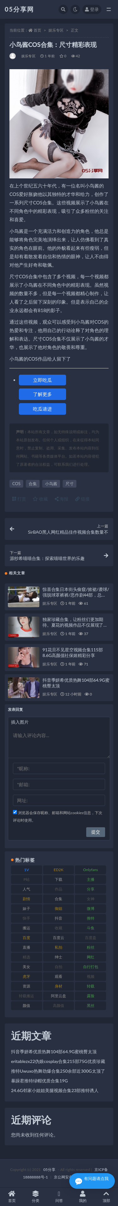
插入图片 (20, 722)
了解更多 (42, 394)
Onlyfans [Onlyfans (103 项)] (90, 869)
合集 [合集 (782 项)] (58, 898)
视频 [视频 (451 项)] (90, 976)
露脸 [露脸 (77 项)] (90, 995)
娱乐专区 (56, 30)
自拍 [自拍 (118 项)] (58, 966)
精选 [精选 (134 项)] (26, 957)
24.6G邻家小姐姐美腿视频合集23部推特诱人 (54, 1090)
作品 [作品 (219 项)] (58, 889)
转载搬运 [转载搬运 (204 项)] (26, 995)
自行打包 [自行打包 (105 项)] (90, 966)
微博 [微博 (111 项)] (90, 908)
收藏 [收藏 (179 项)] (58, 928)
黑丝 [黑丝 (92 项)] (90, 1005)
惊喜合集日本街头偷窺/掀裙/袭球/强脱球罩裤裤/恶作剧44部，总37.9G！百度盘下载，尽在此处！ (75, 595)
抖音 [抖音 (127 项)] (58, 918)
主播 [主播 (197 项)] (90, 879)
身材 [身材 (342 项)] (58, 986)
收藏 (40, 498)
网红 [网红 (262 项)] (90, 957)
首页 (37, 30)
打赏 (19, 498)
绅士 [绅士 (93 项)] (58, 957)
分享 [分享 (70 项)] (90, 889)
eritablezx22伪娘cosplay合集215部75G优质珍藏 (58, 1061)
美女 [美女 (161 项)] (26, 966)
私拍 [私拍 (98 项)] (58, 947)
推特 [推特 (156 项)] (90, 918)
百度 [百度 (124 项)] (26, 937)
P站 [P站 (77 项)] (27, 879)
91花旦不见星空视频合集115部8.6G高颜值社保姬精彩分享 (72, 652)
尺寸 (69, 483)
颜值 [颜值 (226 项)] (26, 1005)
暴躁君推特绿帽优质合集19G (39, 1080)
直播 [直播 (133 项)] (26, 947)
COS (16, 483)
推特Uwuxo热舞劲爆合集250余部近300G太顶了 (58, 1071)
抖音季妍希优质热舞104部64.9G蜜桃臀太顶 (54, 1051)
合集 (33, 483)
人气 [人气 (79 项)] (26, 889)
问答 (59, 1197)
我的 (82, 1197)
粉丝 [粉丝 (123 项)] (90, 947)
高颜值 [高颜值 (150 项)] (58, 1005)
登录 (92, 9)
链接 (82, 498)
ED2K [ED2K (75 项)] (58, 869)
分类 (35, 1197)
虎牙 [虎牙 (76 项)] (26, 976)
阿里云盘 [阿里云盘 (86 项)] (58, 995)
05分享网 (19, 9)
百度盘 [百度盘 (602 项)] (90, 937)
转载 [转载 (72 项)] (90, 986)
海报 (62, 498)
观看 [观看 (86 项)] (58, 976)
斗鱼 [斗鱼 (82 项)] (90, 928)
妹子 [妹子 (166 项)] (26, 908)
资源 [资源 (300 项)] (26, 986)
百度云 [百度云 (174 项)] (58, 937)
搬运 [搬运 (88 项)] (26, 928)
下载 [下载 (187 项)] (58, 879)
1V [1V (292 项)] (26, 869)
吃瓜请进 (42, 409)
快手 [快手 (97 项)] (26, 918)
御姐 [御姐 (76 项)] (58, 908)
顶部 (106, 1197)
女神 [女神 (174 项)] (90, 898)
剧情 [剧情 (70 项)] (26, 898)
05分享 (49, 1169)
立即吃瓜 (42, 380)
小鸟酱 (51, 483)
